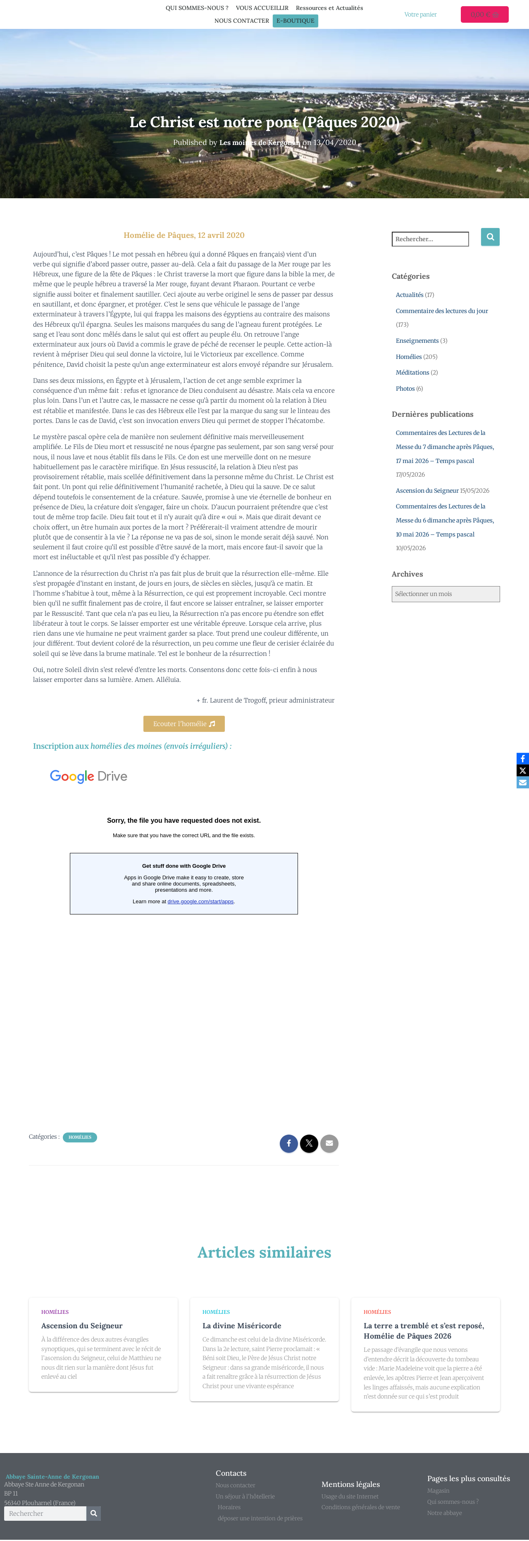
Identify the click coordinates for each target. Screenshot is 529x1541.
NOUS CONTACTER (241, 20)
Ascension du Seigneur (427, 490)
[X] (521, 771)
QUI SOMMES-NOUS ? (197, 8)
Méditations (412, 372)
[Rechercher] (93, 1514)
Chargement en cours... (184, 939)
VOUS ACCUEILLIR (262, 8)
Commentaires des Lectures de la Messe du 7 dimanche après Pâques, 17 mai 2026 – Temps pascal (445, 446)
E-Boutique (295, 20)
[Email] (521, 783)
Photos (405, 388)
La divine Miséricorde (242, 1325)
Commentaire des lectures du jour (442, 311)
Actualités (410, 295)
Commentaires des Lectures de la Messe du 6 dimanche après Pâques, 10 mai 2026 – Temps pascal (445, 520)
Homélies (80, 1137)
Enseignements (417, 340)
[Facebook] (521, 758)
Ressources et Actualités (329, 8)
